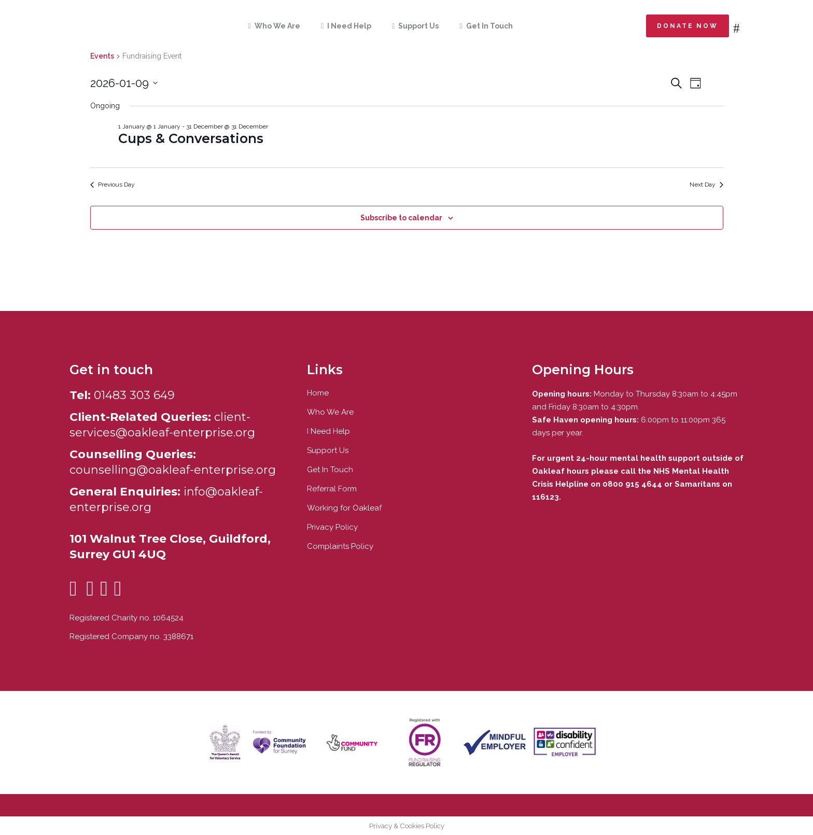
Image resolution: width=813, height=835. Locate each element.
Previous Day (112, 184)
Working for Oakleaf (344, 508)
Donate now (687, 26)
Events (102, 56)
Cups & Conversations (190, 138)
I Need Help (328, 431)
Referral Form (332, 488)
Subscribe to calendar (401, 218)
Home (318, 393)
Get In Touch (330, 469)
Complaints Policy (340, 546)
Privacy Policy (332, 527)
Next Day (706, 184)
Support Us (327, 450)
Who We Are (330, 412)
